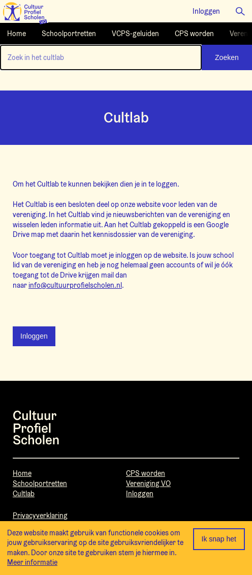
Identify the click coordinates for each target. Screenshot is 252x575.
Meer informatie (32, 562)
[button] (240, 11)
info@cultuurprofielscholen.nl (75, 285)
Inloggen (34, 336)
